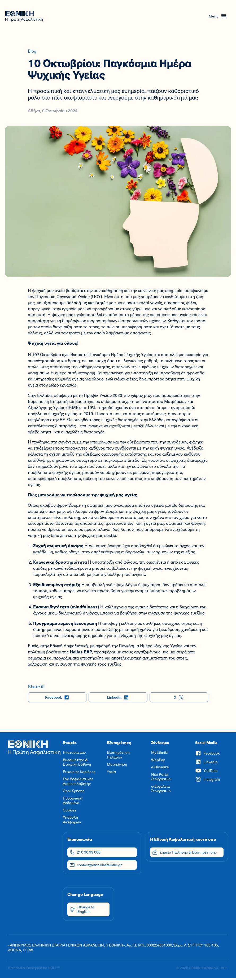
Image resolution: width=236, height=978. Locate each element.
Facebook (57, 697)
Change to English (82, 909)
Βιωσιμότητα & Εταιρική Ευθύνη (77, 762)
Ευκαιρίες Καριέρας (79, 771)
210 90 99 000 (84, 852)
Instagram (207, 779)
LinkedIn (118, 697)
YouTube (206, 771)
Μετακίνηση (117, 764)
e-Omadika (160, 767)
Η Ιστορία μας (74, 752)
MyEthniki (159, 752)
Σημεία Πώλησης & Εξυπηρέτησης (184, 852)
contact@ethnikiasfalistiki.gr (95, 865)
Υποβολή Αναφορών (72, 819)
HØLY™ (54, 967)
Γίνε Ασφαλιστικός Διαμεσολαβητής (78, 781)
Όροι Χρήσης (73, 790)
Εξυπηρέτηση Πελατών (118, 754)
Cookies (69, 810)
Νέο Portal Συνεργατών (161, 776)
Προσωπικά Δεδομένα (72, 800)
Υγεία (111, 771)
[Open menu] (218, 16)
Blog (32, 51)
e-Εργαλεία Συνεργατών (161, 788)
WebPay (158, 759)
